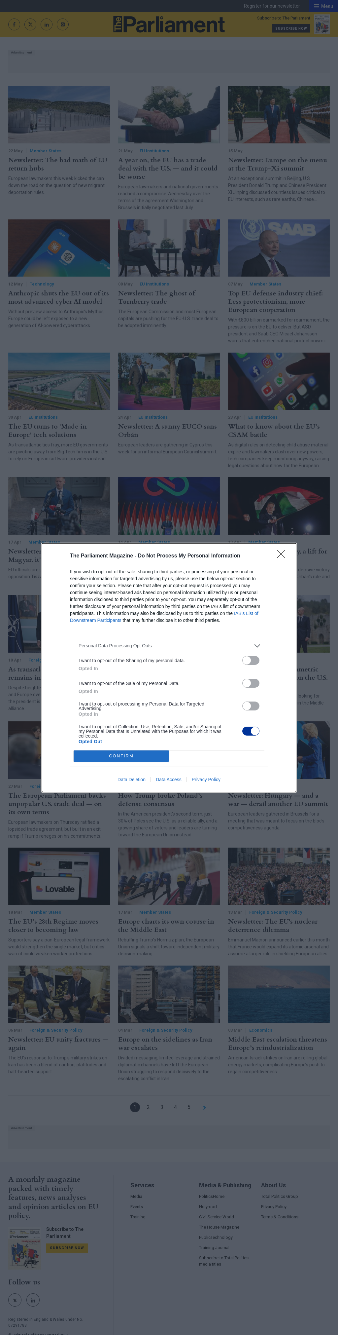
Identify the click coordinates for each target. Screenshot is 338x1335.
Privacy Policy (206, 779)
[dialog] (169, 667)
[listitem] (169, 645)
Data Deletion (132, 779)
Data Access (169, 779)
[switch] (250, 660)
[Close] (283, 556)
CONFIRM (121, 755)
